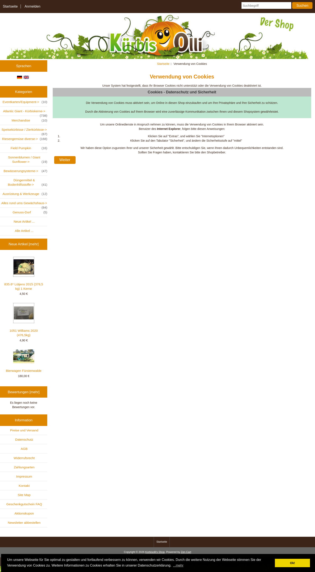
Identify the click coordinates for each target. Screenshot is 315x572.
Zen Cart (186, 552)
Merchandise (29, 120)
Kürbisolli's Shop (155, 552)
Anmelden (33, 6)
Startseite (10, 6)
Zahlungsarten (24, 467)
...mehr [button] (178, 565)
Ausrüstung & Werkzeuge (25, 194)
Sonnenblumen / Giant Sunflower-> (27, 159)
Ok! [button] (292, 563)
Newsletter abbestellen (24, 522)
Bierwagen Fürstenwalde (23, 360)
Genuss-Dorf (30, 212)
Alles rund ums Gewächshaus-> (24, 204)
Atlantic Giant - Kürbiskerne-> (25, 112)
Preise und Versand (24, 430)
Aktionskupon (24, 513)
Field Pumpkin (29, 148)
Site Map (24, 495)
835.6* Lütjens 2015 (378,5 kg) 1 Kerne (23, 273)
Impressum (24, 476)
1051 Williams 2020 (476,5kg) (23, 320)
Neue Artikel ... (24, 221)
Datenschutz (24, 439)
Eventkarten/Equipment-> (25, 102)
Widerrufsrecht (24, 458)
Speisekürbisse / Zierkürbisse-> (24, 131)
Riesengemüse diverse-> (24, 139)
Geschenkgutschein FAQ (24, 504)
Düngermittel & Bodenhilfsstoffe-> (27, 182)
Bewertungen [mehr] (23, 392)
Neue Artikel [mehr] (24, 244)
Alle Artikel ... (24, 230)
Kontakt (24, 485)
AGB (24, 449)
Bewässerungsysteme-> (25, 171)
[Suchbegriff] (266, 5)
